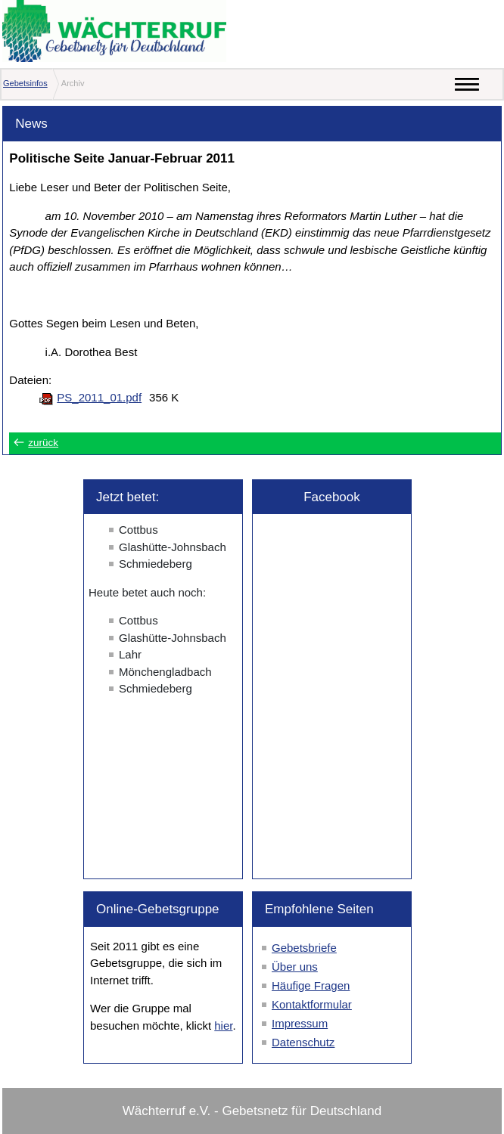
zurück (43, 442)
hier (223, 1025)
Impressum (300, 1023)
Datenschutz (303, 1042)
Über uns (295, 966)
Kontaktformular (312, 1004)
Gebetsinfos (25, 83)
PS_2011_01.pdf (99, 397)
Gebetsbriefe (304, 947)
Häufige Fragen (311, 985)
